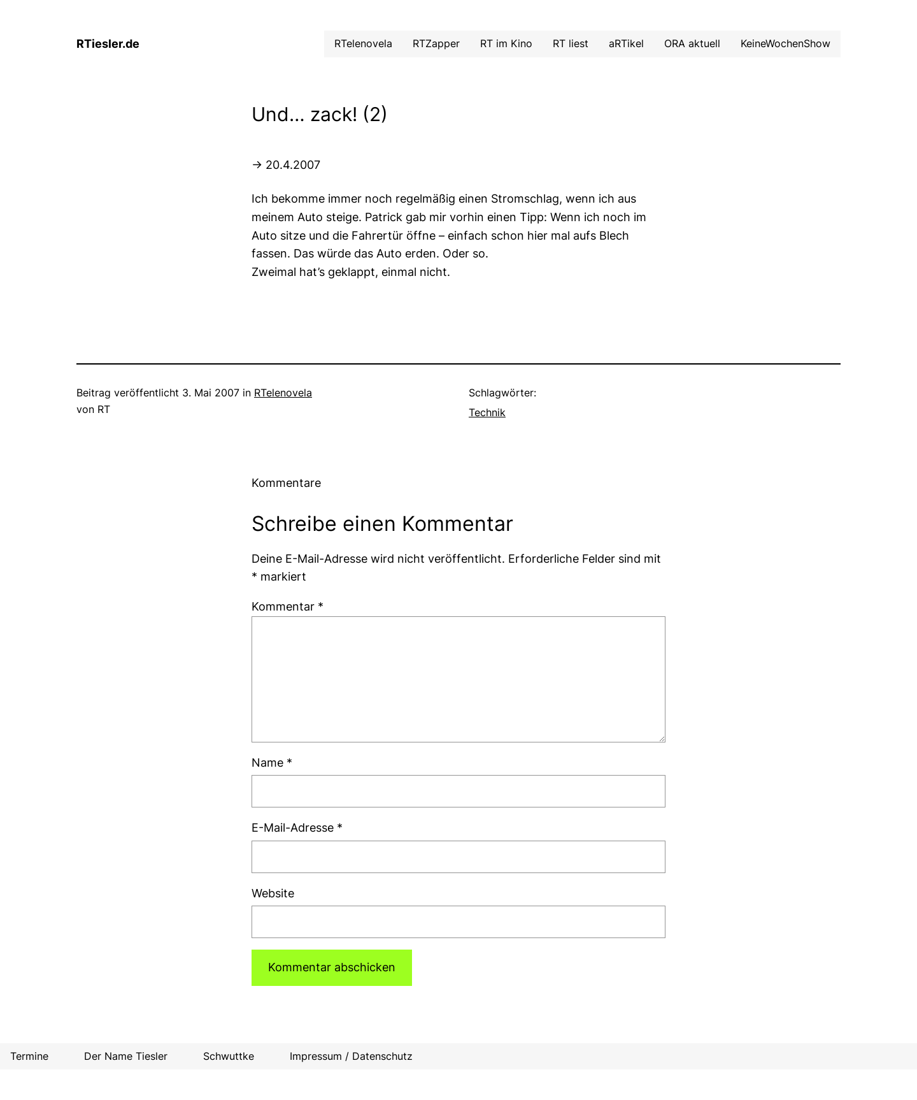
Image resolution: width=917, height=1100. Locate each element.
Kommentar (287, 606)
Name (272, 762)
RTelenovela (283, 392)
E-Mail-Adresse (297, 827)
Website (273, 893)
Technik (487, 412)
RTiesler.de (107, 43)
